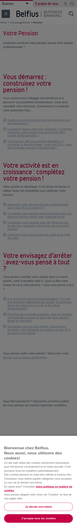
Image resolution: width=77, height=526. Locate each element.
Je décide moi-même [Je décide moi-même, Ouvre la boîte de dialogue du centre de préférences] (38, 506)
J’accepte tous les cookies (38, 518)
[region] (38, 481)
